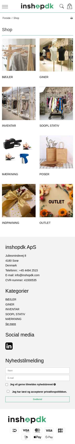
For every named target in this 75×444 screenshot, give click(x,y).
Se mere (10, 324)
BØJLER (10, 299)
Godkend (37, 399)
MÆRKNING (13, 319)
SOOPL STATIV (15, 314)
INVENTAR (12, 309)
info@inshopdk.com (27, 275)
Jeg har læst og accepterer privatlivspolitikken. (39, 391)
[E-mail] (37, 377)
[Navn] (37, 370)
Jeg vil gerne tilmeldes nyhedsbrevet (33, 384)
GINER (9, 304)
